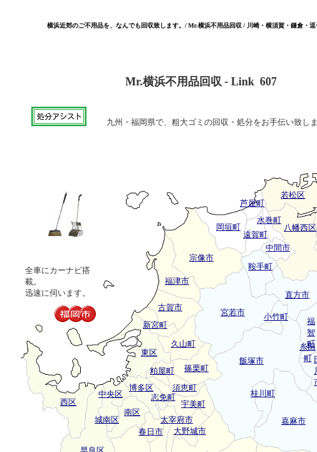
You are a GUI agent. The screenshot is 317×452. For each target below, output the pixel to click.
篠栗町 (196, 368)
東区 (149, 352)
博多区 (141, 387)
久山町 (183, 343)
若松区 (293, 195)
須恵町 (184, 387)
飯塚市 (251, 360)
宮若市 (233, 312)
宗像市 (201, 257)
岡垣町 (228, 227)
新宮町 (155, 325)
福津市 (177, 281)
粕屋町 (162, 370)
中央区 (110, 394)
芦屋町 (252, 203)
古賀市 (170, 307)
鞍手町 (260, 266)
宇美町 (193, 404)
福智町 (311, 332)
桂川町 (263, 393)
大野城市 (190, 431)
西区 (68, 402)
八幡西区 (300, 227)
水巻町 (269, 220)
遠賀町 (255, 234)
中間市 (278, 247)
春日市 (150, 431)
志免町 (163, 397)
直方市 (297, 294)
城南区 (107, 419)
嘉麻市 (293, 421)
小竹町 (276, 316)
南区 (132, 412)
